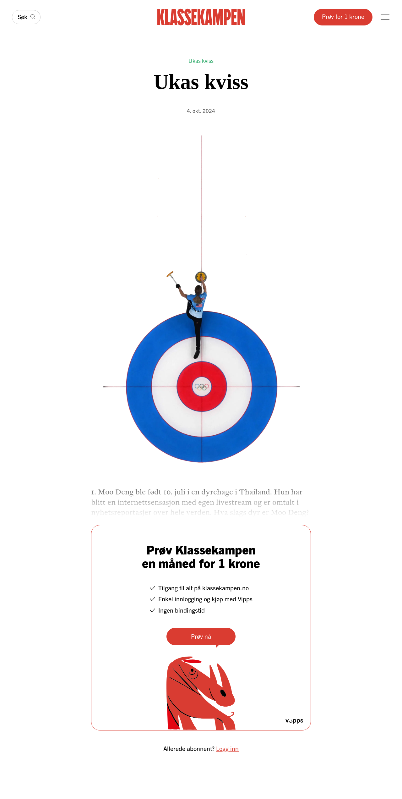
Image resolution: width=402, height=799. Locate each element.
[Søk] (26, 17)
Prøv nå (201, 636)
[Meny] (385, 17)
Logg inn (227, 748)
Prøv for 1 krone (343, 16)
